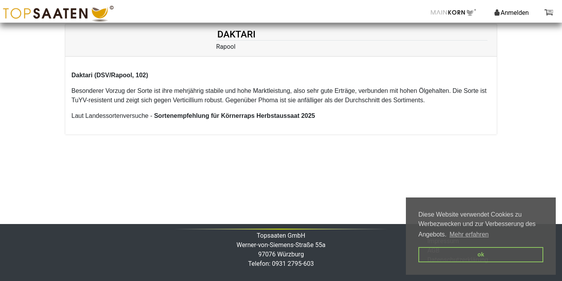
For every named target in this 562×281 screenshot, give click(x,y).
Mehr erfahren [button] (469, 234)
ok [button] (481, 254)
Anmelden (511, 12)
